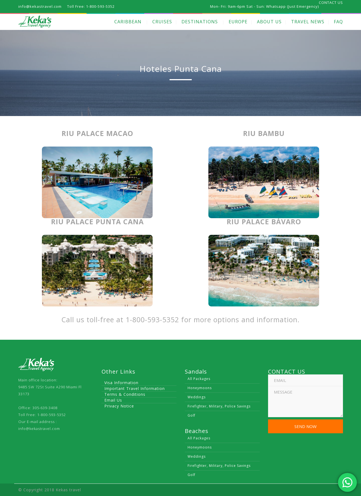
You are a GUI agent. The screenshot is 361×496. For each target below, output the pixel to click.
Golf (191, 415)
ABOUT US (269, 22)
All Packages (199, 378)
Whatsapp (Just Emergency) (292, 6)
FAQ (338, 22)
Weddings (197, 397)
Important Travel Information (134, 388)
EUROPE (238, 22)
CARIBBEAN (128, 22)
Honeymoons (200, 388)
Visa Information (121, 382)
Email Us (113, 400)
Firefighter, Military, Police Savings (219, 406)
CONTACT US (331, 2)
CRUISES (162, 22)
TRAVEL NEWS (307, 22)
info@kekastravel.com (39, 428)
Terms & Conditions (124, 394)
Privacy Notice (119, 406)
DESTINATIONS (199, 22)
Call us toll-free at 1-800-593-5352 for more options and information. (180, 319)
